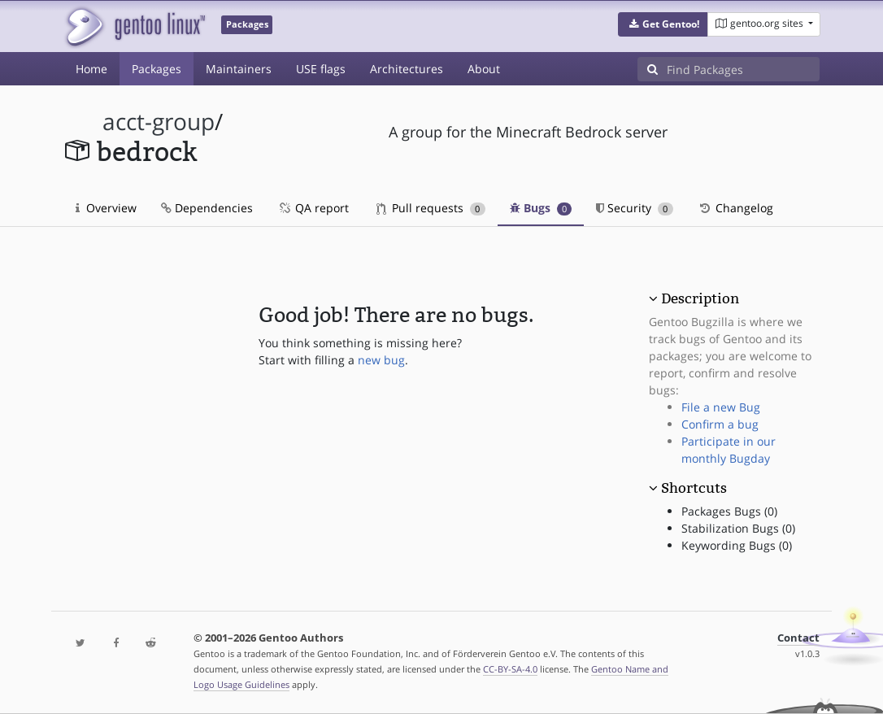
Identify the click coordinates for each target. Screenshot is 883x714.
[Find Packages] (743, 69)
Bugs (541, 208)
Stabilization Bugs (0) (738, 528)
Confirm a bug (720, 424)
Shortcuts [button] (694, 488)
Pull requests (430, 208)
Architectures (406, 68)
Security (634, 208)
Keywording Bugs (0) (736, 545)
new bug (381, 360)
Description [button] (700, 298)
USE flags (321, 68)
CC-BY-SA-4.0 (510, 669)
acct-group (158, 122)
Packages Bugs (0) (729, 511)
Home (91, 68)
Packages (156, 68)
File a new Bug (720, 407)
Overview (106, 208)
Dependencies (207, 208)
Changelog (735, 208)
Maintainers (239, 68)
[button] (663, 24)
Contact (798, 638)
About (484, 68)
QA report (313, 208)
